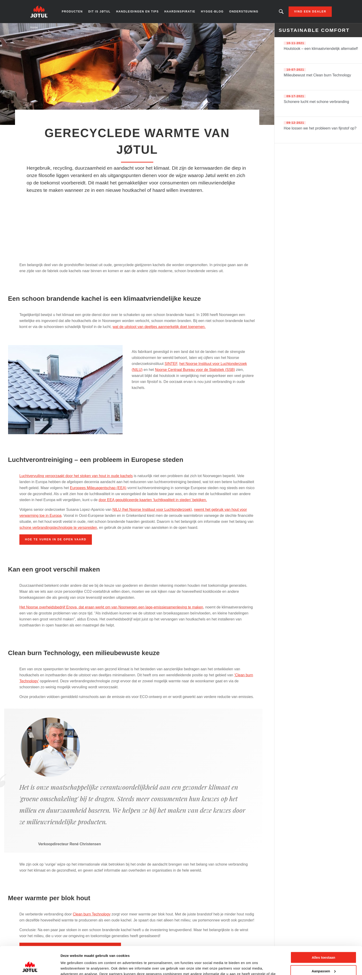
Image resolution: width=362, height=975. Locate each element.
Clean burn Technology (91, 914)
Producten (72, 11)
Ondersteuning (244, 11)
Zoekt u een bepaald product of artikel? (281, 11)
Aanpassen (324, 945)
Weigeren (323, 958)
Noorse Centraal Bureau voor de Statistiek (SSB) (195, 370)
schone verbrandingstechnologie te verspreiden (58, 528)
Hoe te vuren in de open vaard (55, 539)
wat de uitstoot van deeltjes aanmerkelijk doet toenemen (159, 327)
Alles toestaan (323, 931)
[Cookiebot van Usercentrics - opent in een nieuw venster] (30, 966)
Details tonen (71, 966)
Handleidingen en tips (137, 11)
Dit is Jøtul (99, 11)
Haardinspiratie (180, 11)
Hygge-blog (212, 11)
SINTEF (171, 364)
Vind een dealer (310, 11)
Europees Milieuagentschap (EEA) (98, 488)
